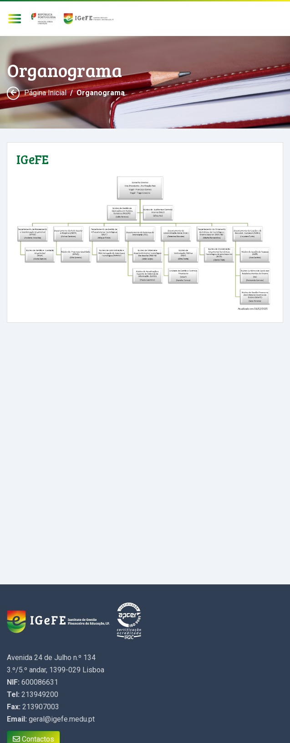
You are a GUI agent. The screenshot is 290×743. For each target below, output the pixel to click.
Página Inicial (45, 92)
